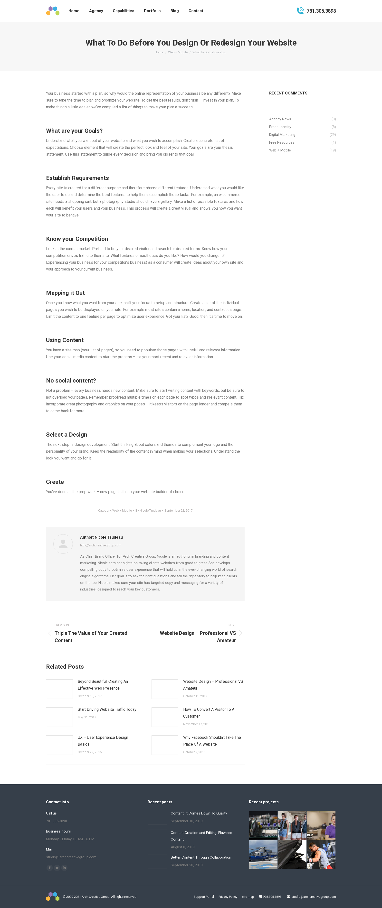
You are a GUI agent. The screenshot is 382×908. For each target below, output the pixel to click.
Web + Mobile (122, 510)
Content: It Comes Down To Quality (199, 813)
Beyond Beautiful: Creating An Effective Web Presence (103, 685)
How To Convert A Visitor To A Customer (208, 713)
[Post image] (59, 689)
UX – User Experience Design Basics (103, 741)
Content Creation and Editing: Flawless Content (201, 836)
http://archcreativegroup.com (100, 545)
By (148, 510)
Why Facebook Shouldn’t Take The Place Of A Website (212, 741)
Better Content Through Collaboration (201, 857)
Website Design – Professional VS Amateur (213, 685)
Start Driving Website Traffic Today (107, 709)
